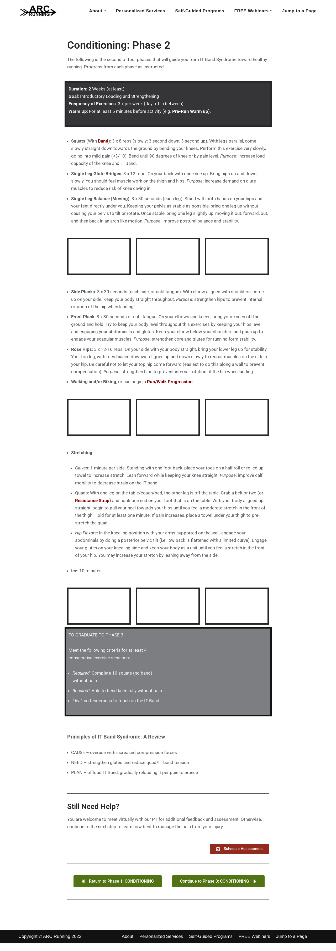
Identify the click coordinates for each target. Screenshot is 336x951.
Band (103, 141)
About (127, 944)
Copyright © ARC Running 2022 (49, 943)
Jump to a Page (299, 10)
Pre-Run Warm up (190, 111)
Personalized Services (139, 10)
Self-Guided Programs (198, 10)
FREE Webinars (256, 944)
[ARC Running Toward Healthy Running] (38, 11)
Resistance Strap (92, 505)
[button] (103, 11)
